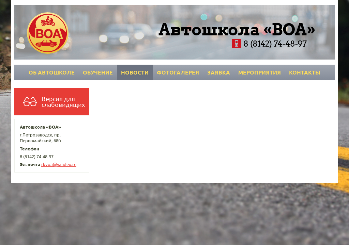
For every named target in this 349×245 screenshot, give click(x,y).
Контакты (304, 72)
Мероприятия (259, 72)
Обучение (98, 72)
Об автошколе (52, 72)
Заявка (218, 72)
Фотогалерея (178, 72)
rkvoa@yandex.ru (58, 164)
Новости (135, 72)
